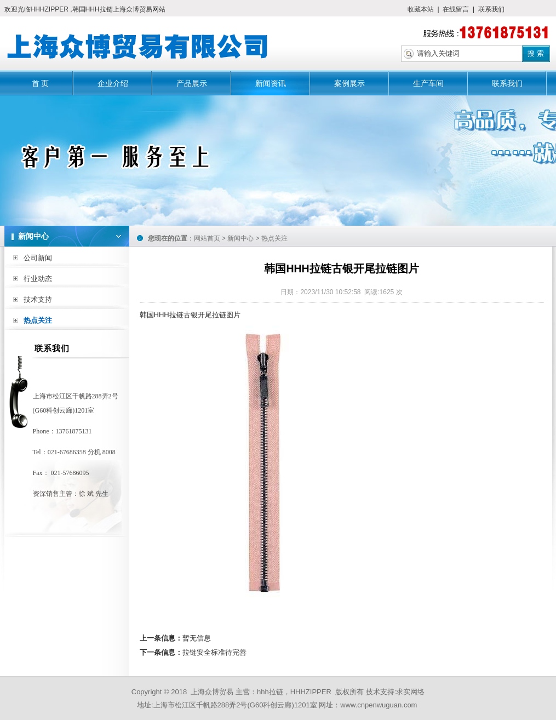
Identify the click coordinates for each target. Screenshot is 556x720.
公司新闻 (38, 258)
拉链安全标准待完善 (214, 652)
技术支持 (38, 299)
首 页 (40, 83)
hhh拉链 (270, 692)
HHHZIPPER (51, 9)
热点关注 (38, 320)
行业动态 (38, 279)
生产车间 (428, 83)
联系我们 (491, 9)
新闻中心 (240, 238)
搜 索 (536, 53)
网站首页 (207, 238)
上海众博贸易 (132, 9)
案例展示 (349, 83)
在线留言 (456, 9)
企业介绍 (113, 83)
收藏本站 (421, 9)
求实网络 (410, 692)
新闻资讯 (270, 83)
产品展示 (191, 83)
